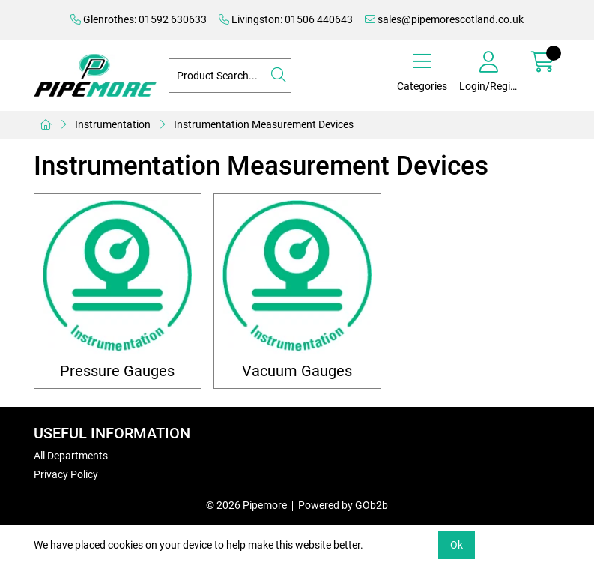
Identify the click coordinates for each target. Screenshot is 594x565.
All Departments (71, 456)
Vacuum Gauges (297, 371)
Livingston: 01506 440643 (286, 19)
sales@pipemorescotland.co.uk (444, 19)
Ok (456, 545)
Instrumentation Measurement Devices (264, 124)
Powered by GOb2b (343, 505)
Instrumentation (113, 124)
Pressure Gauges (117, 371)
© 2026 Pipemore (246, 505)
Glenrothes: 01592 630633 (138, 19)
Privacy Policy (66, 474)
